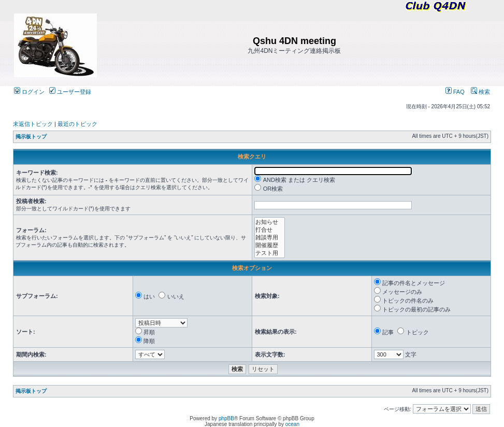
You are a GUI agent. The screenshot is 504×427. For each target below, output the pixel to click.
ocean (292, 424)
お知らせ (269, 222)
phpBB (226, 418)
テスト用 (269, 253)
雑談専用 (269, 237)
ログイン (29, 92)
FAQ (455, 92)
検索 (480, 92)
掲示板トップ (31, 136)
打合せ (269, 230)
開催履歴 (269, 245)
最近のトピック (77, 124)
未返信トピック (33, 124)
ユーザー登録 (70, 92)
